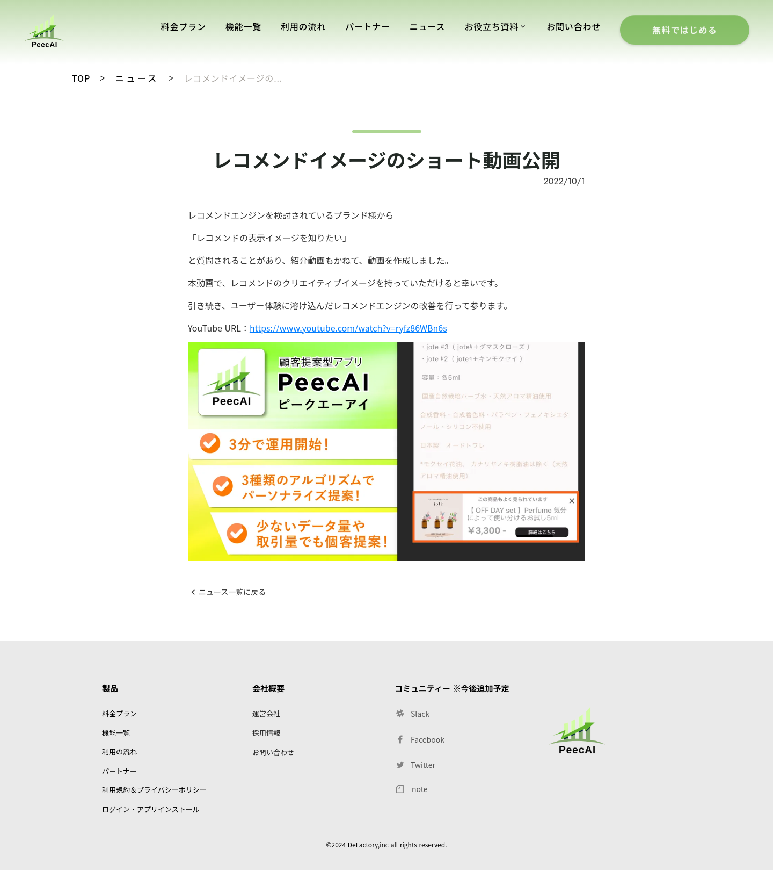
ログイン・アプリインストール (151, 809)
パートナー (367, 26)
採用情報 (266, 733)
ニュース (137, 78)
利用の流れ (303, 26)
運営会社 (266, 713)
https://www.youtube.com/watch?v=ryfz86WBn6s (348, 327)
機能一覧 (243, 26)
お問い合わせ (573, 26)
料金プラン (183, 26)
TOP (81, 78)
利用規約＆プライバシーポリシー (154, 790)
